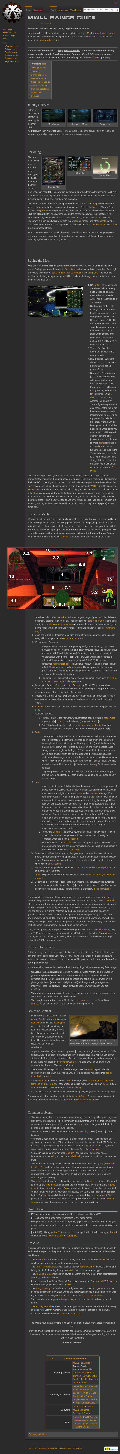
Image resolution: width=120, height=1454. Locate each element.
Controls (77, 1372)
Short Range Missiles (97, 1080)
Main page (7, 29)
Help (5, 39)
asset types (59, 1022)
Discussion (37, 10)
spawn (42, 210)
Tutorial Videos (80, 1382)
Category (33, 1434)
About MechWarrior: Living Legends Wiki (55, 1448)
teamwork (36, 1022)
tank (61, 1235)
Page (28, 10)
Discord (63, 1313)
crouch (61, 721)
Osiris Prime (103, 929)
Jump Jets (93, 272)
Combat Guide (79, 1096)
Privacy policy (32, 1448)
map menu (51, 1184)
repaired (74, 839)
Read (53, 10)
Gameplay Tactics (81, 1386)
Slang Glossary (42, 1288)
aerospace (33, 489)
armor (84, 725)
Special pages (11, 52)
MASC (57, 1232)
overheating (110, 900)
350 (92, 302)
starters (102, 443)
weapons (76, 221)
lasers (105, 1084)
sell (52, 1156)
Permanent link (11, 58)
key (95, 764)
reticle (63, 617)
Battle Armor (71, 269)
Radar (97, 285)
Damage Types (84, 1099)
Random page (9, 35)
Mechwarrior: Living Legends (101, 33)
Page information (12, 61)
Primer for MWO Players (102, 1281)
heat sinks (96, 725)
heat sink (94, 793)
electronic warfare (67, 1062)
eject (46, 1195)
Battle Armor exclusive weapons (67, 272)
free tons (80, 1000)
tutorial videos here (49, 40)
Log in (115, 3)
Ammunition (76, 667)
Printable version (12, 55)
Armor (69, 1099)
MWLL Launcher (81, 1410)
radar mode (109, 718)
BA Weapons (99, 224)
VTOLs (94, 486)
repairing (94, 1149)
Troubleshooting (88, 1379)
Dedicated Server (81, 1413)
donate (40, 878)
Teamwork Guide (89, 1399)
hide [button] (44, 64)
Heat (37, 782)
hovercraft (53, 1235)
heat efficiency (74, 1087)
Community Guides (75, 1358)
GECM (113, 678)
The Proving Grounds (41, 1306)
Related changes (12, 49)
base (94, 207)
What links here (11, 46)
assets (95, 57)
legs (93, 1181)
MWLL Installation (81, 1363)
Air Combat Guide (44, 1274)
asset (38, 1181)
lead (69, 1080)
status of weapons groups (61, 624)
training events (66, 1299)
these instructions (102, 889)
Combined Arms (46, 1019)
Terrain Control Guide (45, 1266)
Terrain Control (87, 1266)
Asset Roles (41, 1259)
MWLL (72, 1270)
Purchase (48, 23)
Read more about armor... (72, 638)
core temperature (96, 621)
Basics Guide (80, 1366)
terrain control (54, 863)
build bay (74, 1156)
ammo (85, 867)
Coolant (56, 832)
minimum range (60, 664)
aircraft (113, 224)
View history (75, 10)
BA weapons (102, 867)
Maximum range (57, 667)
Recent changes (10, 32)
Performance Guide (82, 1369)
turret (48, 1076)
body (39, 1076)
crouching (83, 1131)
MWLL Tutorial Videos (92, 1295)
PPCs (44, 1084)
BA (65, 1188)
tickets (50, 1188)
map (95, 203)
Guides (42, 1434)
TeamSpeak (76, 1313)
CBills (37, 874)
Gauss (53, 1084)
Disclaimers (77, 1448)
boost (113, 1232)
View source (63, 10)
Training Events (82, 1427)
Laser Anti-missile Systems (66, 681)
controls (64, 536)
